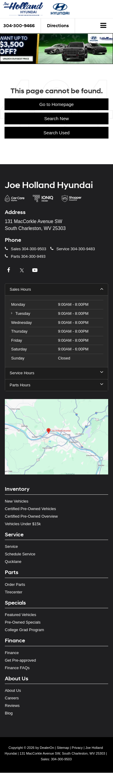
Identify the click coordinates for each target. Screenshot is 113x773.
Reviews (12, 705)
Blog (9, 713)
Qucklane (13, 561)
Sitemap (63, 747)
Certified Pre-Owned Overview (31, 516)
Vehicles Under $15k (23, 524)
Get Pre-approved (20, 660)
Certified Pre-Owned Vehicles (30, 508)
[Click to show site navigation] (103, 26)
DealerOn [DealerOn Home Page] (47, 747)
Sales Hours (56, 289)
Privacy (77, 747)
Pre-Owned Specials (23, 622)
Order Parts (15, 584)
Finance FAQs (17, 668)
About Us (13, 690)
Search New (56, 118)
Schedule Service (20, 554)
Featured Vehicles (20, 614)
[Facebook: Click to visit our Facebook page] (9, 270)
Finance (12, 652)
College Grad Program (24, 630)
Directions (58, 26)
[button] (56, 49)
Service (11, 546)
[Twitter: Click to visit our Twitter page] (23, 270)
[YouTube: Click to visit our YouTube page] (36, 270)
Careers (12, 698)
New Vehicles (16, 501)
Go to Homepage (56, 104)
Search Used (56, 132)
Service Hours (56, 372)
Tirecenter (13, 592)
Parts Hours (56, 384)
